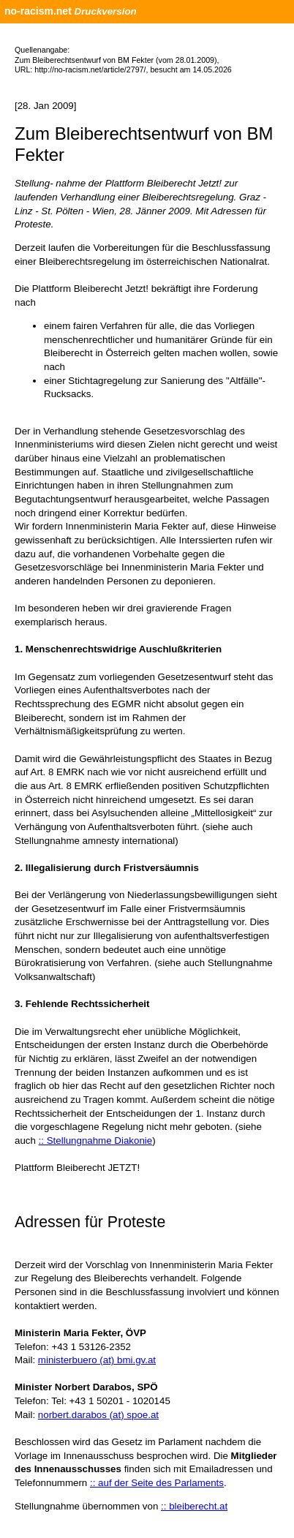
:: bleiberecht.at (194, 1506)
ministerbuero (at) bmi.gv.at (97, 1359)
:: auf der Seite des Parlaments (157, 1482)
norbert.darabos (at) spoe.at (98, 1414)
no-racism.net (38, 11)
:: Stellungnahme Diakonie (96, 1140)
